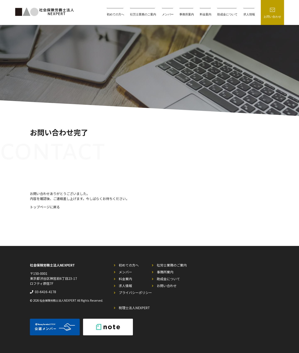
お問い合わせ (167, 285)
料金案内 (205, 14)
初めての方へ (129, 265)
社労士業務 (143, 14)
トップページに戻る (45, 206)
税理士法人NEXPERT (134, 307)
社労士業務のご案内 (172, 265)
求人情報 (249, 14)
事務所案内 (186, 14)
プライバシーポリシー (135, 292)
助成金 (227, 14)
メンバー (168, 14)
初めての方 (115, 14)
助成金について (168, 278)
